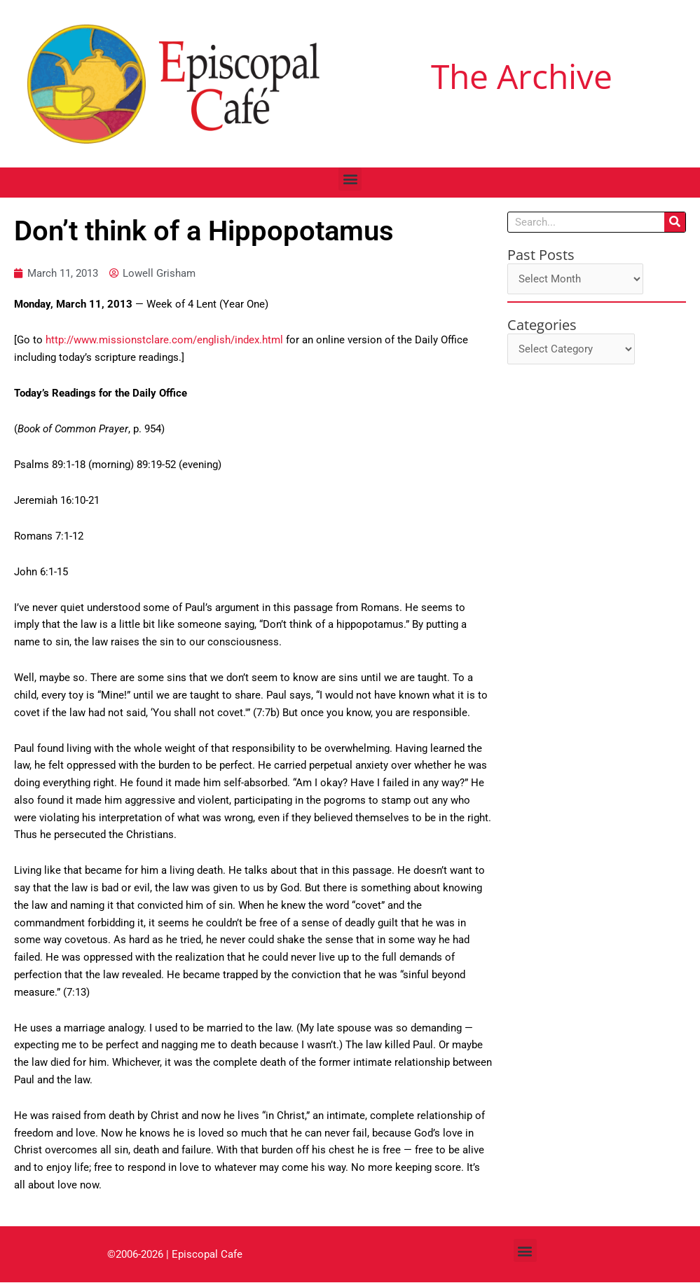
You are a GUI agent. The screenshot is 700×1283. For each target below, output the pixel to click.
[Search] (674, 222)
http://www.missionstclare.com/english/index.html (164, 340)
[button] (350, 179)
